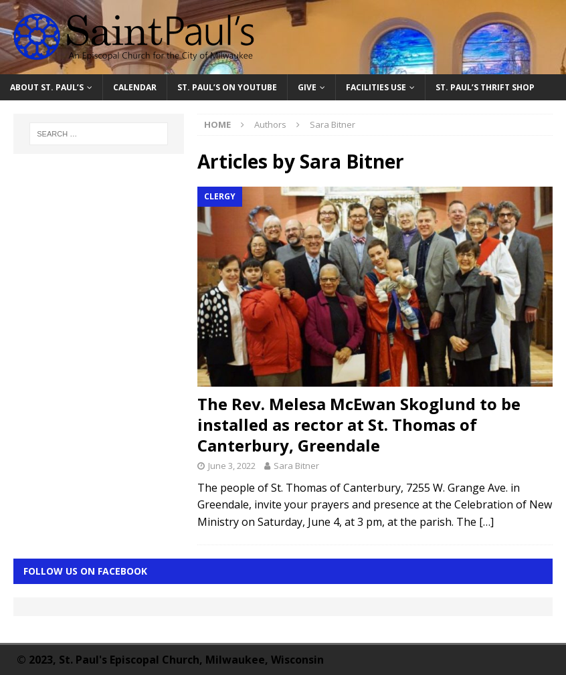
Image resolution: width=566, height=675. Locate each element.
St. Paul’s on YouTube (227, 87)
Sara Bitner (296, 466)
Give (307, 87)
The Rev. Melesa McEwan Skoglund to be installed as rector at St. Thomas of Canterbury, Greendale (359, 424)
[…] (486, 521)
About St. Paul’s (47, 87)
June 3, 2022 (232, 466)
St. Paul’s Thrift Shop (485, 87)
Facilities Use (376, 87)
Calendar (135, 87)
